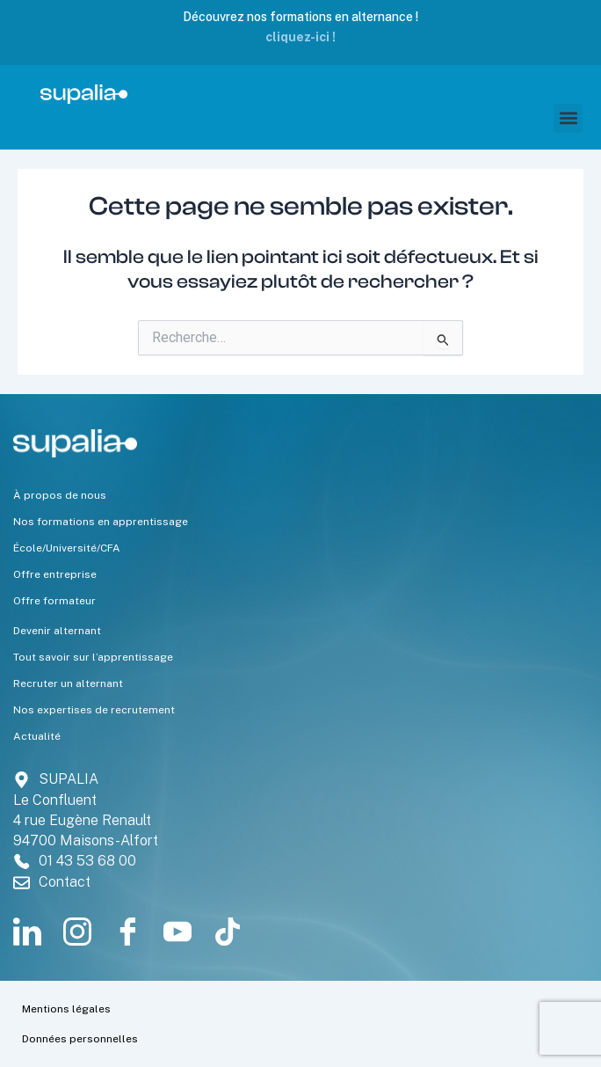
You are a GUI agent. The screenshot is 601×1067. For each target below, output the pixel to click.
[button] (568, 118)
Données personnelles (80, 1039)
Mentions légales (66, 1009)
